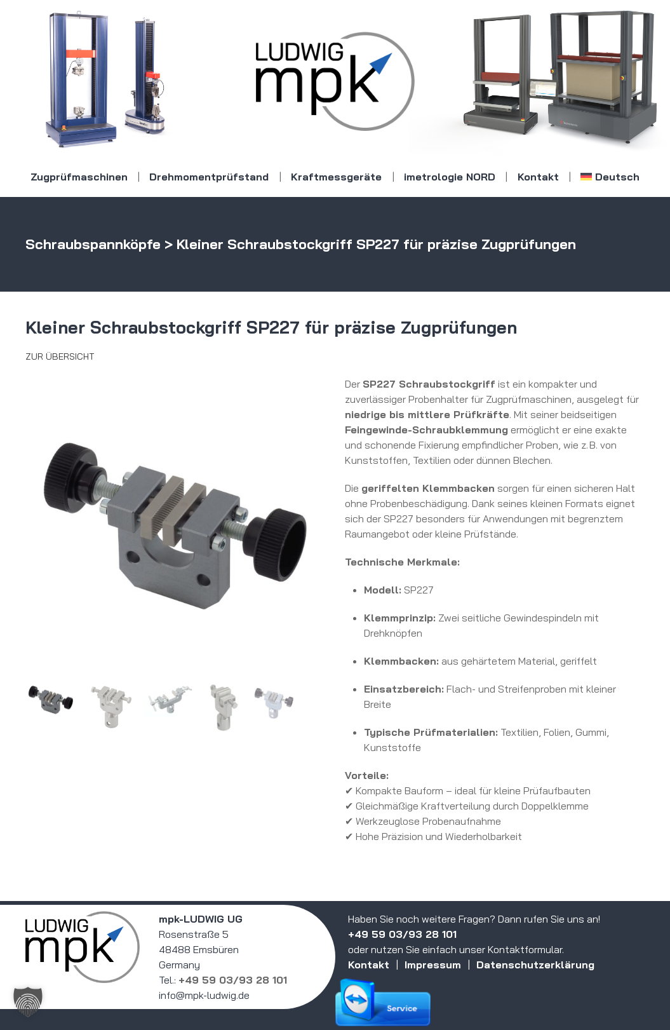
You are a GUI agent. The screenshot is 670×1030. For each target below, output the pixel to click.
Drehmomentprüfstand (209, 176)
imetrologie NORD (449, 176)
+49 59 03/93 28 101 (232, 979)
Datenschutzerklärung (535, 964)
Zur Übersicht (59, 356)
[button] (28, 1002)
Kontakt (538, 176)
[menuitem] (610, 176)
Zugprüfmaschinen (79, 176)
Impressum (433, 964)
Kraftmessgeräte (336, 176)
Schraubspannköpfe (93, 244)
